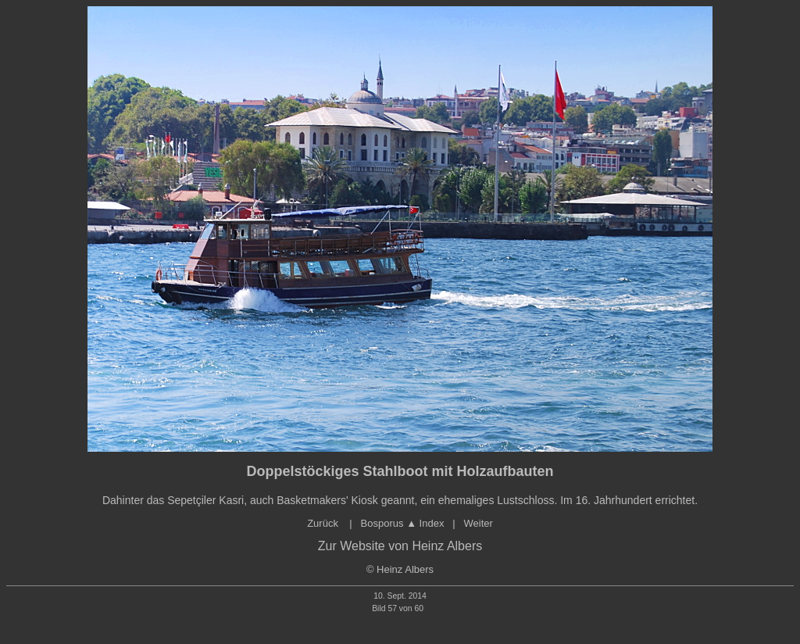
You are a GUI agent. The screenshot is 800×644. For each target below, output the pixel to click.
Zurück (324, 523)
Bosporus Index (403, 523)
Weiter (477, 523)
